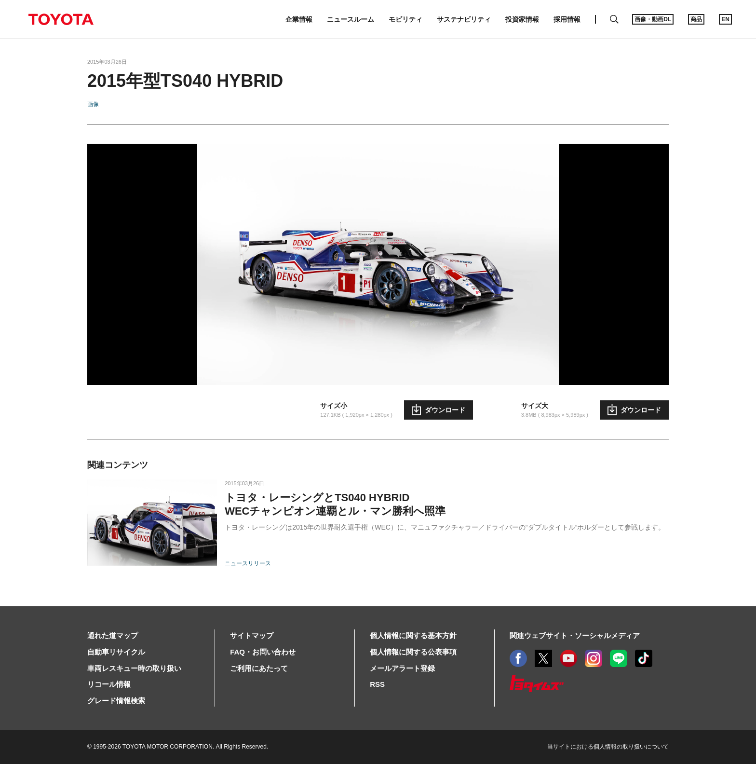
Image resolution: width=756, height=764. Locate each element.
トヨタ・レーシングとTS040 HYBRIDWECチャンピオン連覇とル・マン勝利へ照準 (335, 504)
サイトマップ (251, 635)
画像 (93, 104)
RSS (377, 684)
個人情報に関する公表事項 (413, 652)
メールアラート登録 (402, 668)
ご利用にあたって (259, 668)
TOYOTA (61, 19)
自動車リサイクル (116, 652)
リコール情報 (109, 684)
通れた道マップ (112, 635)
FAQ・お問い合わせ (263, 652)
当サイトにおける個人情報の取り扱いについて (608, 746)
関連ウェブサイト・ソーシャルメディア (575, 635)
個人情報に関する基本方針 (413, 635)
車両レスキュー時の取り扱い (134, 668)
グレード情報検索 (116, 700)
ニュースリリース (248, 563)
